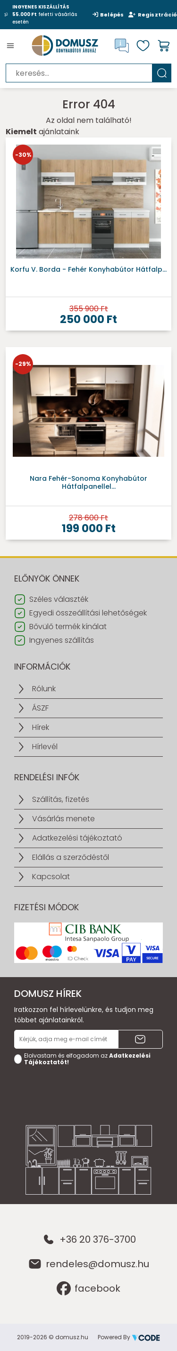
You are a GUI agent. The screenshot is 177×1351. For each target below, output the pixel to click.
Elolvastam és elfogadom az (87, 1059)
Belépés (108, 14)
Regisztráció (152, 14)
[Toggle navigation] (10, 45)
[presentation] (86, 1087)
